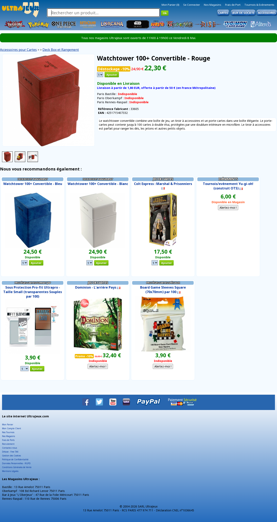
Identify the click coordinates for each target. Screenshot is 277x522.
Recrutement (8, 443)
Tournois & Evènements (259, 5)
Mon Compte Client (11, 428)
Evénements (228, 179)
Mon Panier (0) (170, 5)
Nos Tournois (8, 432)
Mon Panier (7, 424)
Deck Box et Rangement (60, 49)
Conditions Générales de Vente (16, 467)
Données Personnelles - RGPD (16, 463)
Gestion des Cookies (11, 455)
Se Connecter (191, 5)
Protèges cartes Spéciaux (163, 283)
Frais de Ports (8, 440)
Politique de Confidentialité (15, 459)
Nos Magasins (212, 5)
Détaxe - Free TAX (10, 451)
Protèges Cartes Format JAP (33, 283)
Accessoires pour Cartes (18, 49)
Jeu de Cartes (163, 179)
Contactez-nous (9, 447)
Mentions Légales (10, 471)
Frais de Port (232, 5)
